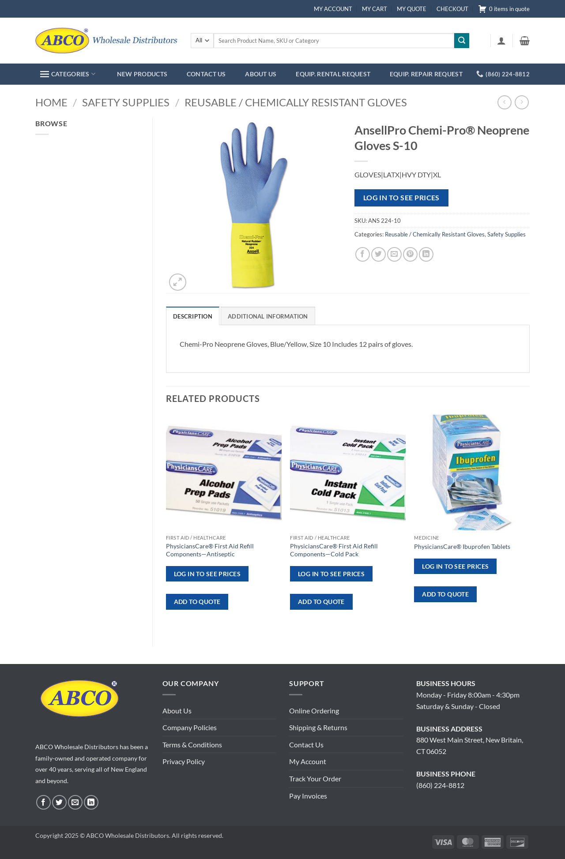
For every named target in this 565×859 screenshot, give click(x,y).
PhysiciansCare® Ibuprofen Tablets (462, 546)
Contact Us (306, 744)
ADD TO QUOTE (197, 601)
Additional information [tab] (268, 316)
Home (51, 102)
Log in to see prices (401, 198)
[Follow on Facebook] (43, 802)
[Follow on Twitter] (59, 802)
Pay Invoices (308, 795)
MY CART (374, 8)
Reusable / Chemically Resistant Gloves (296, 102)
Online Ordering (314, 710)
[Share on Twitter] (378, 254)
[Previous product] (521, 102)
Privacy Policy (183, 761)
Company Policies (189, 727)
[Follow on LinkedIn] (91, 802)
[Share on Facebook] (362, 254)
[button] (501, 40)
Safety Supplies (126, 102)
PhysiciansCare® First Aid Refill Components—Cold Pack (334, 550)
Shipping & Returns (318, 727)
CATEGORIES (67, 74)
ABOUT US (260, 74)
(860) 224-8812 (440, 785)
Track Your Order (315, 778)
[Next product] (504, 102)
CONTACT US (206, 74)
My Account (307, 761)
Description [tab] (192, 316)
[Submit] (461, 40)
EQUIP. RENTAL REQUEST (333, 74)
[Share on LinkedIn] (426, 254)
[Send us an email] (75, 802)
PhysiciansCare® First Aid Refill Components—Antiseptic (210, 550)
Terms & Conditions (192, 744)
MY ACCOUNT (333, 8)
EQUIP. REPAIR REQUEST (426, 74)
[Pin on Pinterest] (410, 254)
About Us (177, 710)
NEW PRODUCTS (142, 74)
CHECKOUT (452, 8)
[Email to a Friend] (394, 254)
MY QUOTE (411, 8)
